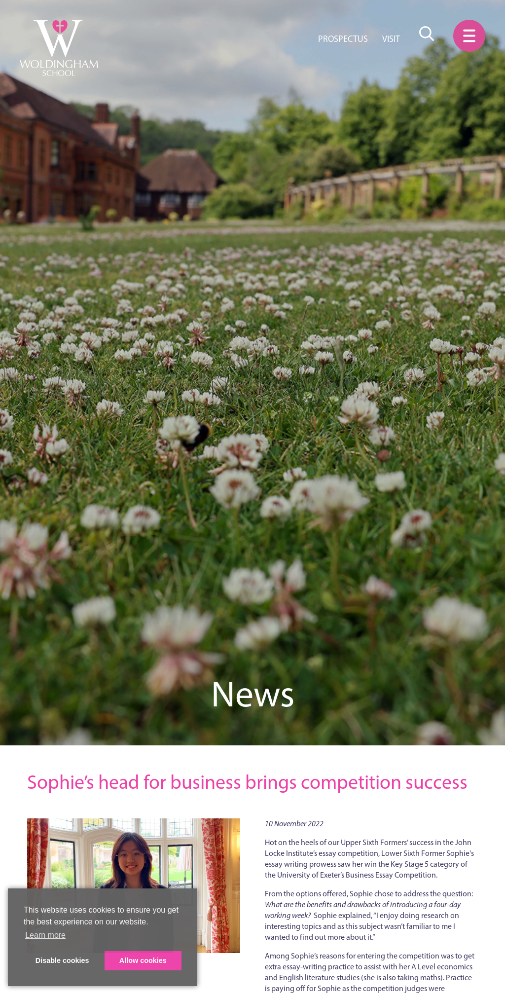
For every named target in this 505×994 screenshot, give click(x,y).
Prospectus (343, 39)
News (252, 694)
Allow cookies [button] (143, 960)
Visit (391, 39)
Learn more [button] (45, 935)
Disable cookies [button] (62, 960)
